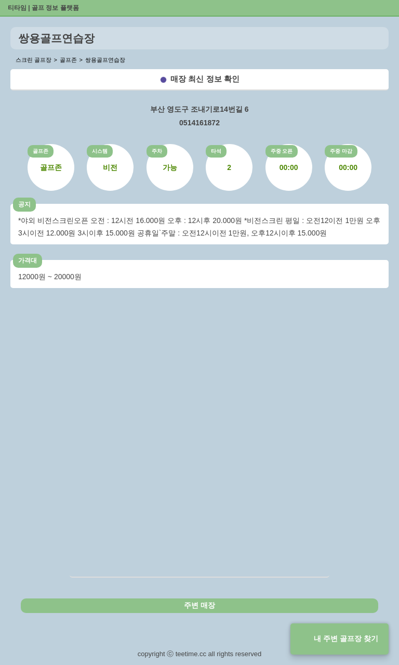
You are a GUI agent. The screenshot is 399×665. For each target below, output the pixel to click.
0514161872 (199, 123)
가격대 (27, 260)
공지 (24, 204)
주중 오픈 (282, 151)
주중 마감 (341, 151)
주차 (157, 151)
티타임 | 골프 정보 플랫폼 (43, 7)
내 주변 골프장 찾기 (346, 638)
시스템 (100, 151)
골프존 (40, 151)
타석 (216, 151)
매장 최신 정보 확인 (205, 78)
